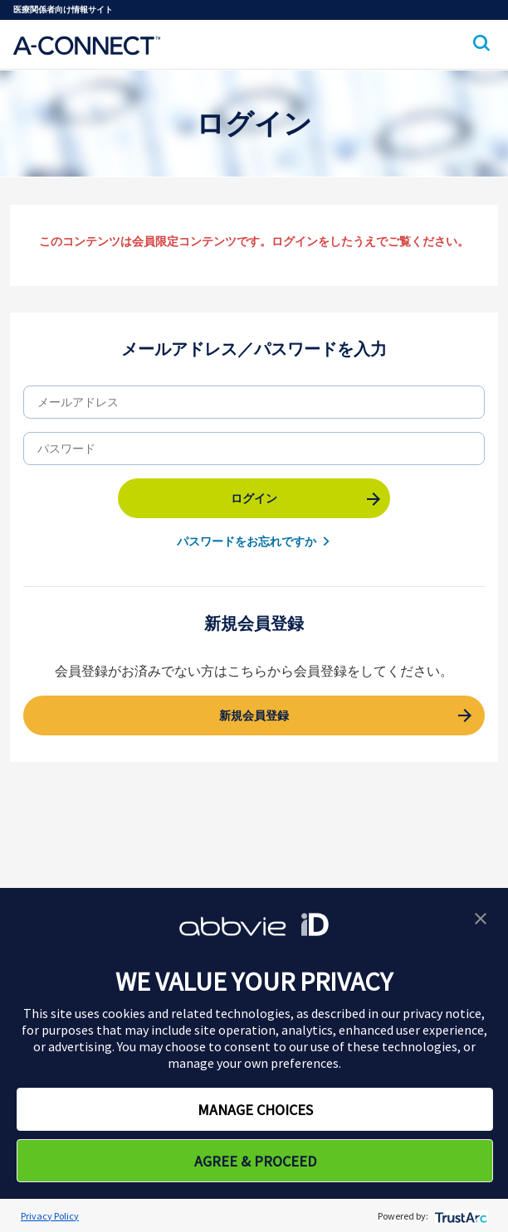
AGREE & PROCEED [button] (255, 1161)
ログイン (254, 498)
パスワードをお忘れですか (246, 541)
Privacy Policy (50, 1216)
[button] (480, 917)
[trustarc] (459, 1216)
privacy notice (442, 1013)
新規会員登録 (254, 715)
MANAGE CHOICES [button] (255, 1109)
